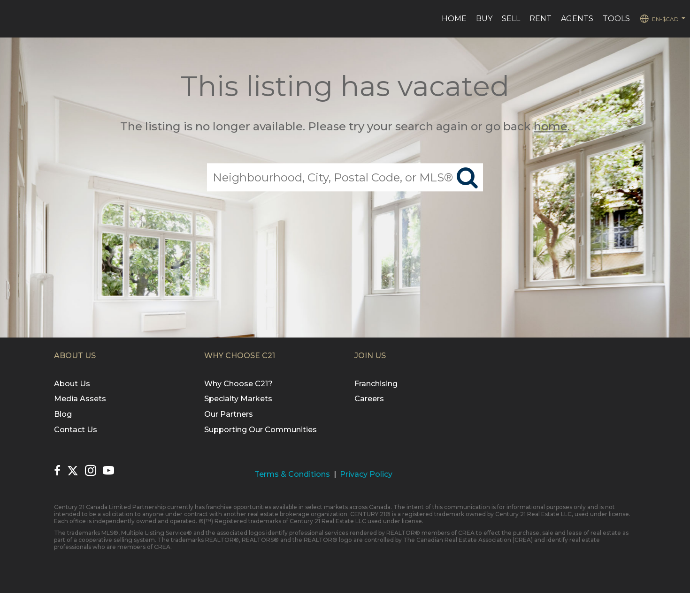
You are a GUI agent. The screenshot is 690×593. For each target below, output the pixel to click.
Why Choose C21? (238, 383)
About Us (72, 383)
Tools (616, 18)
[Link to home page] (12, 19)
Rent (540, 18)
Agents (577, 18)
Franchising (376, 383)
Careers (369, 398)
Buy (484, 18)
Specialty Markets (238, 398)
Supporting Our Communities (260, 429)
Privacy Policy (366, 474)
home (550, 126)
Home (454, 18)
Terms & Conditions (292, 474)
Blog (63, 414)
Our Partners (228, 414)
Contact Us (75, 429)
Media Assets (80, 398)
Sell (511, 18)
